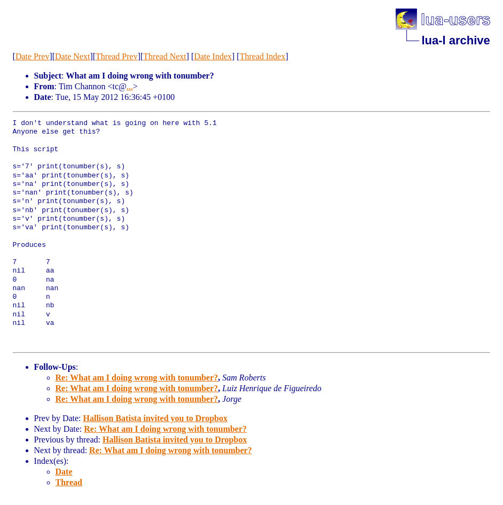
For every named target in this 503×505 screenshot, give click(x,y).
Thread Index (263, 56)
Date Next (72, 56)
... (130, 86)
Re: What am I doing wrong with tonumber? (137, 377)
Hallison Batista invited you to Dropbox (155, 418)
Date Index (213, 56)
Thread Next (164, 56)
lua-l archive (455, 40)
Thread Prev (117, 56)
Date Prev (32, 56)
